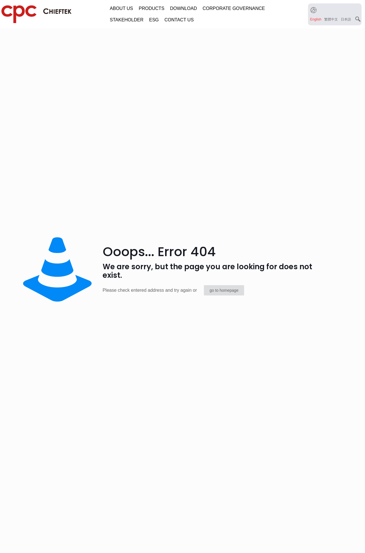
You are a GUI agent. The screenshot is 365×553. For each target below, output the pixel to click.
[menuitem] (315, 19)
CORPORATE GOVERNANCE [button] (234, 8)
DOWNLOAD (183, 8)
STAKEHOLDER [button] (126, 19)
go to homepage (224, 290)
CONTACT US (179, 19)
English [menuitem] (315, 19)
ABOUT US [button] (121, 8)
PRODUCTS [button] (152, 8)
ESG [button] (154, 19)
